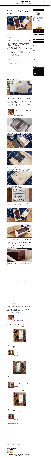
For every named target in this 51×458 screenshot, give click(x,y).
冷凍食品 (35, 52)
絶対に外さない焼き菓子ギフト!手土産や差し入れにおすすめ (22, 423)
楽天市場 (16, 115)
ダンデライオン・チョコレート (20, 40)
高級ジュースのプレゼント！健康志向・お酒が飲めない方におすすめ (23, 413)
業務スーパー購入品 (22, 3)
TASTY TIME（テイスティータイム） (27, 455)
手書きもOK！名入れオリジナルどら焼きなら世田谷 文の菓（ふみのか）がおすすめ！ (22, 418)
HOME (8, 6)
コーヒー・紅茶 (35, 61)
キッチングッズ (33, 3)
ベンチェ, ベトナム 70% (12, 63)
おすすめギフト (26, 3)
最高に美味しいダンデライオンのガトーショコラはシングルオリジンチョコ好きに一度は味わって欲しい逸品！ (26, 6)
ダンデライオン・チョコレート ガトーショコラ (15, 59)
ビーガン (35, 57)
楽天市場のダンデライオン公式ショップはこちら (14, 55)
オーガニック (35, 59)
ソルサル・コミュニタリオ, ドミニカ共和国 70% (15, 62)
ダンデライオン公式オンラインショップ (14, 95)
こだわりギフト (14, 15)
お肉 (34, 50)
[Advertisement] (19, 72)
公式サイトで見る (21, 115)
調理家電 (30, 3)
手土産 (14, 6)
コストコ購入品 (17, 3)
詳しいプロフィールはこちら (36, 20)
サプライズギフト (11, 417)
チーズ (34, 45)
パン (34, 43)
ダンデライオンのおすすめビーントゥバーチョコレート (15, 61)
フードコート (35, 66)
